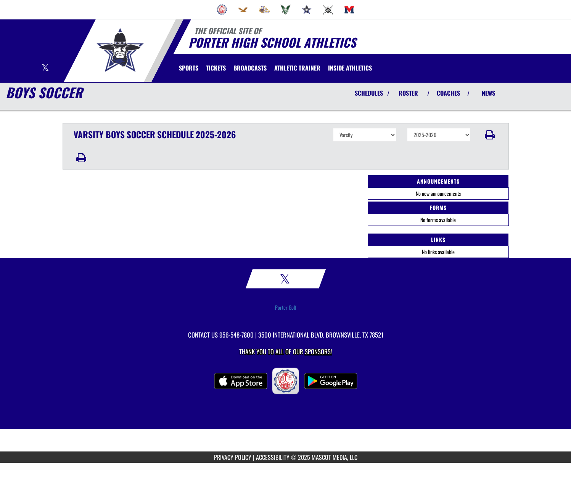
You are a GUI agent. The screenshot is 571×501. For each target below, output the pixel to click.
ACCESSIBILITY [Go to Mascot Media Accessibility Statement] (273, 457)
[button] (489, 135)
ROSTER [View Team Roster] (408, 93)
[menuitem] (222, 9)
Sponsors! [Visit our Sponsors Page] (318, 351)
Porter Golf (285, 307)
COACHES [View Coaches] (448, 93)
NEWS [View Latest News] (488, 93)
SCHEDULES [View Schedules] (369, 93)
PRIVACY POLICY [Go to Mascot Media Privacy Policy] (232, 457)
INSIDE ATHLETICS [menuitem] (350, 67)
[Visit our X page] (45, 68)
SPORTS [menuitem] (188, 67)
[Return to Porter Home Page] (120, 50)
